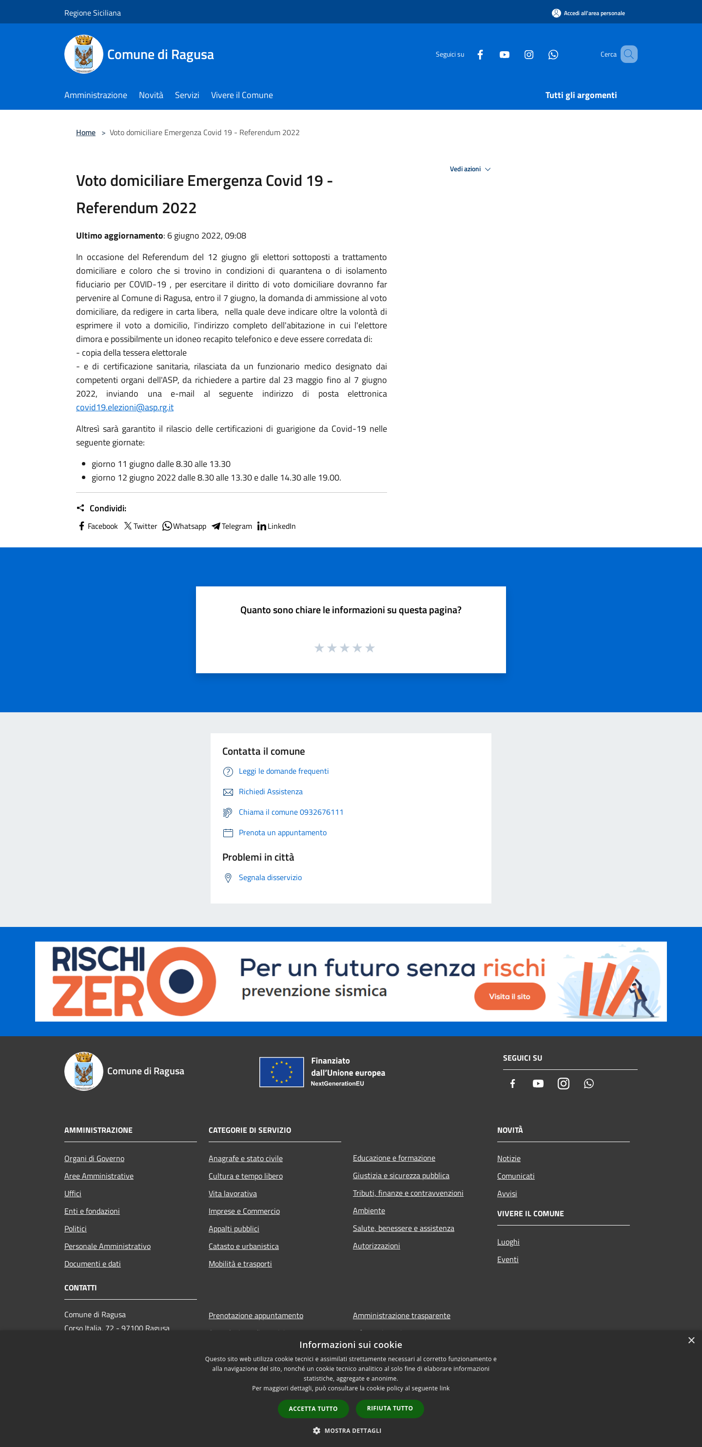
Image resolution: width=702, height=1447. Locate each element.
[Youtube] (490, 53)
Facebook (97, 526)
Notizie (509, 1158)
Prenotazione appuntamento (256, 1315)
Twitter (139, 526)
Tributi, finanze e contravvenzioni (408, 1193)
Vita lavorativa (233, 1193)
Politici (75, 1228)
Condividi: (101, 508)
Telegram (231, 526)
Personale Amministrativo (107, 1246)
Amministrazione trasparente (401, 1315)
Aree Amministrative (99, 1176)
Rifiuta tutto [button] (390, 1408)
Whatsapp (183, 526)
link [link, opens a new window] (445, 1388)
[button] (351, 1430)
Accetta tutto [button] (313, 1409)
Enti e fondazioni (92, 1211)
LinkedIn (276, 526)
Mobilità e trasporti (240, 1263)
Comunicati (516, 1176)
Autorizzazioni (376, 1245)
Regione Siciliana (92, 13)
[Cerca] (626, 54)
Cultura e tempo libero (246, 1176)
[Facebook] (466, 53)
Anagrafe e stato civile (246, 1158)
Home (86, 132)
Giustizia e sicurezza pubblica (401, 1175)
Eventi (508, 1259)
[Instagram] (515, 53)
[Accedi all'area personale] (588, 12)
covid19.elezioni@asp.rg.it (125, 407)
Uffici (72, 1193)
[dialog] (351, 1388)
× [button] (691, 1341)
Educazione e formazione (394, 1158)
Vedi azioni (472, 169)
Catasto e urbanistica (244, 1246)
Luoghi (508, 1241)
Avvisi (507, 1193)
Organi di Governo (94, 1158)
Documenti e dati (92, 1263)
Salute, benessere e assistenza (403, 1228)
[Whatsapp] (539, 53)
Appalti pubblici (234, 1228)
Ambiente (369, 1210)
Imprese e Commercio (244, 1211)
